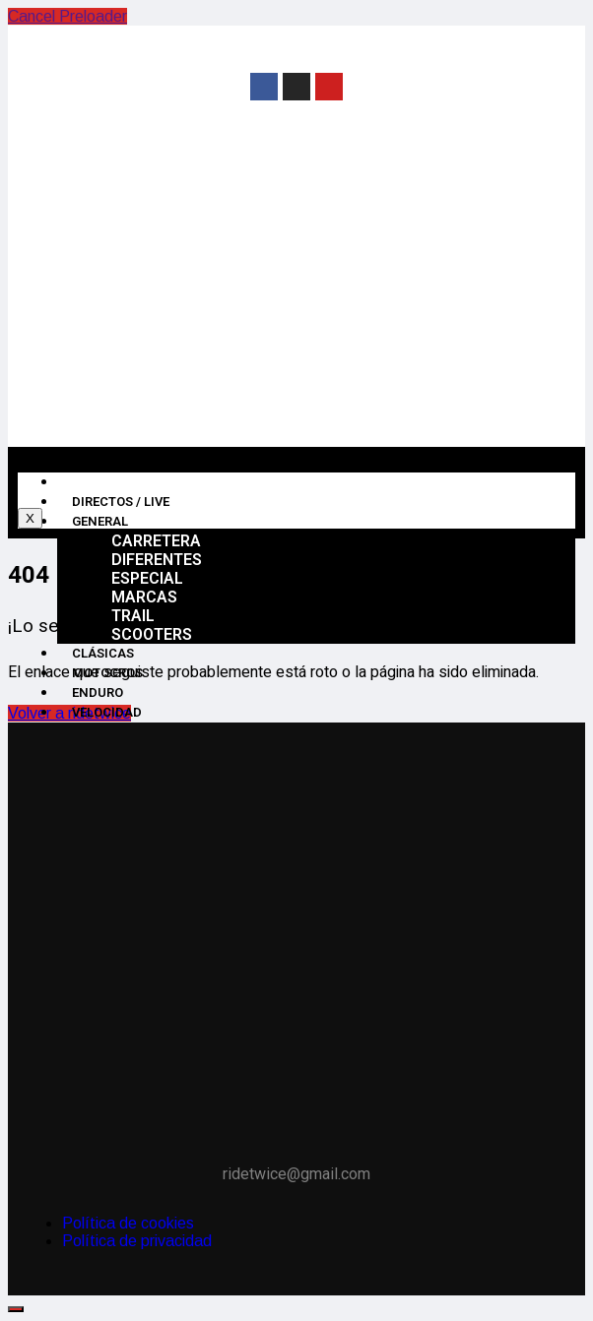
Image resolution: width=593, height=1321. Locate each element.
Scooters (151, 634)
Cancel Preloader (67, 16)
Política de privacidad (137, 1240)
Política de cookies (128, 1223)
